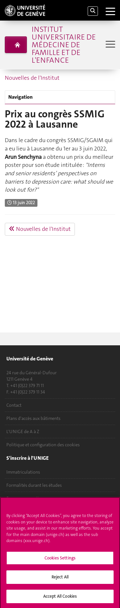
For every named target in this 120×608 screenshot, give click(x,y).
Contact (13, 405)
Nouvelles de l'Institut (32, 78)
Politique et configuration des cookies (43, 445)
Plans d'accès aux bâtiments (33, 418)
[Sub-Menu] (109, 44)
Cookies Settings (60, 559)
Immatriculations (23, 472)
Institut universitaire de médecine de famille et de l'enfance (64, 44)
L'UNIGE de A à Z (22, 431)
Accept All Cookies (60, 598)
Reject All (60, 578)
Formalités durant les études (34, 485)
